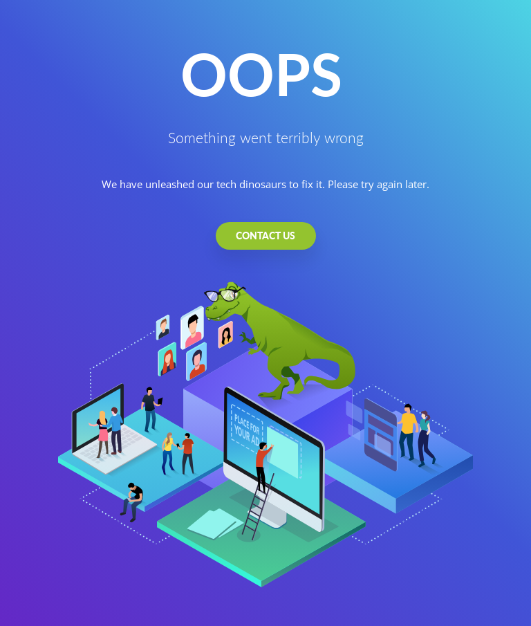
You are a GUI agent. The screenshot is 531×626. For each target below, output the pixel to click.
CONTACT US (265, 235)
